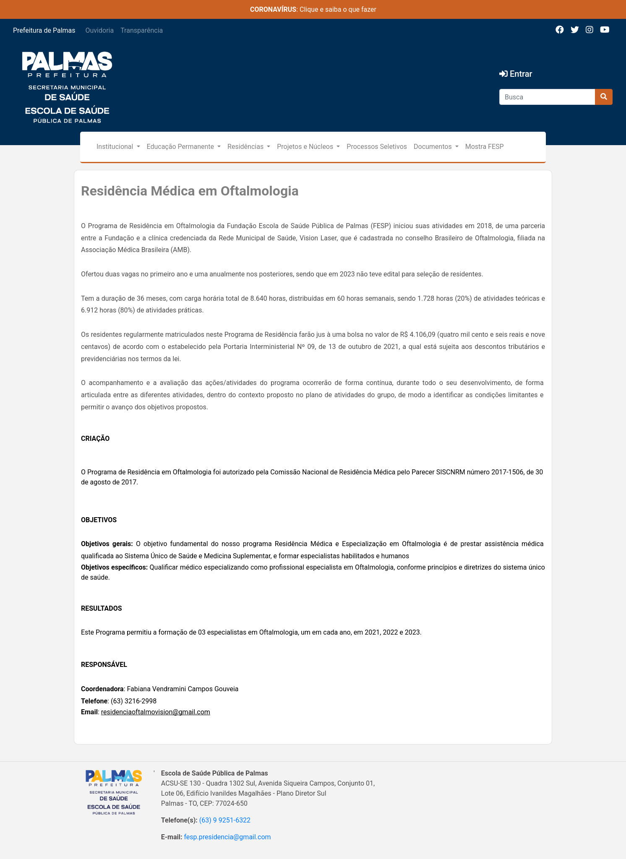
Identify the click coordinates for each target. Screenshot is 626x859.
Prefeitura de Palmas (44, 30)
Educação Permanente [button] (181, 147)
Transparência (141, 30)
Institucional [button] (116, 147)
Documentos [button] (434, 147)
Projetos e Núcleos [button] (306, 147)
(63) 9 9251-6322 (224, 820)
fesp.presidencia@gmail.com (227, 837)
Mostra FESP (484, 147)
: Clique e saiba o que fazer (313, 9)
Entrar (515, 74)
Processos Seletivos (377, 147)
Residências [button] (246, 147)
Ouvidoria (100, 30)
